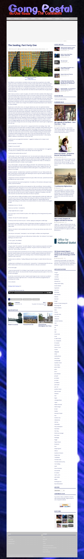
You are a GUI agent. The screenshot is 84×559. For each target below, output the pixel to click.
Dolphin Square (27, 299)
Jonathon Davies (57, 389)
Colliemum (56, 318)
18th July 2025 (58, 188)
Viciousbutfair (57, 470)
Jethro (55, 369)
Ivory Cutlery (57, 365)
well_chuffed (57, 477)
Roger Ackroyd (57, 442)
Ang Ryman (56, 288)
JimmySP (56, 376)
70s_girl (56, 272)
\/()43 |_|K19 (57, 475)
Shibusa (56, 450)
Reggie (55, 439)
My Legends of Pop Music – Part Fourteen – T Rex (65, 123)
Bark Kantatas (57, 294)
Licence (29, 79)
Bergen (55, 301)
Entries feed (10, 539)
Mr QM (55, 409)
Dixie (55, 329)
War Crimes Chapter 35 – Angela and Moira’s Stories (63, 219)
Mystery (43, 49)
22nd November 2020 (59, 222)
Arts (30, 49)
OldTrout (56, 422)
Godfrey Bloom (57, 356)
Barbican (56, 296)
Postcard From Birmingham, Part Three (45, 325)
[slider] (28, 292)
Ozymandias (57, 424)
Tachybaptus (57, 457)
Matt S (26, 79)
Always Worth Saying (23, 49)
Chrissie (56, 312)
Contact (44, 543)
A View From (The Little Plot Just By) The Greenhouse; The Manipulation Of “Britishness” (68, 82)
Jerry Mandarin (57, 373)
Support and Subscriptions (48, 545)
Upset (55, 466)
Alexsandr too (57, 281)
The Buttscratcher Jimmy (59, 461)
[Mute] (47, 292)
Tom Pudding (57, 464)
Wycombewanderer (58, 483)
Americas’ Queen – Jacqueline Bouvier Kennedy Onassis (64, 154)
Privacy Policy (45, 549)
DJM (55, 332)
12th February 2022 (59, 258)
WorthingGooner (57, 481)
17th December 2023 (59, 157)
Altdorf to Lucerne (13, 324)
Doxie (55, 336)
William (55, 479)
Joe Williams (57, 382)
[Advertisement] (42, 30)
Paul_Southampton (58, 426)
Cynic (55, 323)
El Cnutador (56, 343)
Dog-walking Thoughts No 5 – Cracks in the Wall (68, 68)
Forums (57, 18)
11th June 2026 (64, 57)
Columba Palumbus (58, 321)
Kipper (55, 398)
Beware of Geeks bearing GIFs (60, 303)
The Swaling (36, 299)
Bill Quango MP (57, 305)
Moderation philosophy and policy (49, 547)
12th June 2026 (64, 50)
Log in (9, 537)
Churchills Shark (57, 314)
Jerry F (55, 371)
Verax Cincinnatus (58, 468)
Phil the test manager (59, 433)
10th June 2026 (64, 70)
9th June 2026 (64, 84)
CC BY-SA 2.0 (33, 79)
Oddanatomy (57, 420)
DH (55, 327)
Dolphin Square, (30, 78)
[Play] (10, 292)
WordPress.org (11, 543)
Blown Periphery (57, 307)
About (44, 541)
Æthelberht (56, 279)
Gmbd (55, 354)
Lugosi (55, 402)
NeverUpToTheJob (58, 413)
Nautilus (56, 411)
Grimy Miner (57, 358)
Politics (16, 18)
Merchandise (66, 18)
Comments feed (11, 541)
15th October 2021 (59, 125)
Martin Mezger (57, 406)
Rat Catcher (56, 435)
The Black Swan (57, 459)
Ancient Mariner (57, 285)
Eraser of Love (57, 347)
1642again (56, 274)
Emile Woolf (57, 345)
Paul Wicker (56, 428)
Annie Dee (56, 290)
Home (9, 18)
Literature (49, 18)
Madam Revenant (58, 404)
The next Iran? (64, 61)
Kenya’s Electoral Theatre (67, 74)
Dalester (56, 325)
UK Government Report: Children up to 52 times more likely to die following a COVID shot (64, 253)
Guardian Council (58, 362)
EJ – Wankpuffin (57, 340)
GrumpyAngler (57, 360)
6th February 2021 (13, 49)
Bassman (56, 299)
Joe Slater (56, 380)
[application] (30, 292)
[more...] (67, 132)
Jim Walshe (56, 378)
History (40, 18)
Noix (55, 415)
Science (33, 18)
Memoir (40, 49)
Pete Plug (56, 431)
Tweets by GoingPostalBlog (60, 99)
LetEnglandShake (58, 400)
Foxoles (56, 349)
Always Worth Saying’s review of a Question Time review (68, 48)
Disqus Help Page (46, 551)
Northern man (57, 417)
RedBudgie (56, 437)
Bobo (55, 310)
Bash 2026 (45, 539)
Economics (24, 18)
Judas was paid (57, 391)
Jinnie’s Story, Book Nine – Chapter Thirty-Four (67, 55)
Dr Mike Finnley (57, 338)
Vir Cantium (56, 472)
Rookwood (56, 444)
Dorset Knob (57, 334)
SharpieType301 (57, 448)
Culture (32, 49)
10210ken (56, 277)
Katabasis (56, 393)
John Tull (56, 387)
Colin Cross (56, 316)
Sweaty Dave (57, 455)
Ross (55, 446)
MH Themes (31, 556)
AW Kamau (56, 292)
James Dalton (57, 367)
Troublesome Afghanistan (63, 186)
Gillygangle (56, 351)
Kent (55, 395)
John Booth (56, 384)
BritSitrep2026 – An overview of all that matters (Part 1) (68, 89)
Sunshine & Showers (58, 453)
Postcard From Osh (28, 324)
